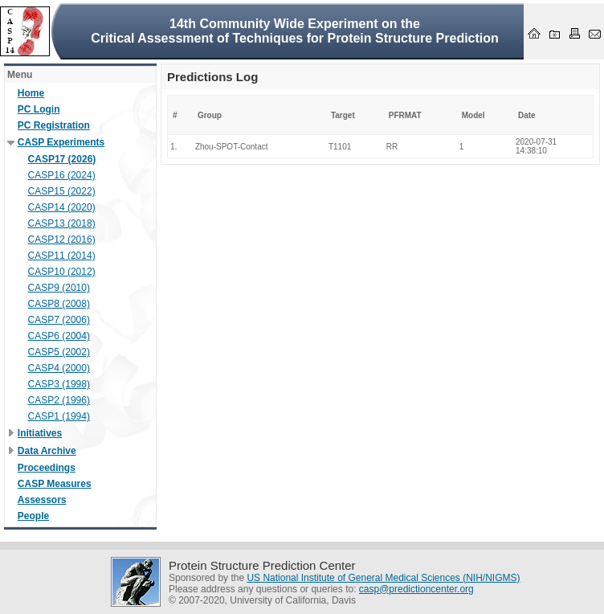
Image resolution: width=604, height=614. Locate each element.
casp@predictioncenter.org (416, 589)
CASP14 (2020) (62, 207)
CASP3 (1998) (59, 384)
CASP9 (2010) (59, 287)
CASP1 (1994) (59, 416)
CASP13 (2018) (62, 223)
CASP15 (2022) (62, 191)
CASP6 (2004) (59, 336)
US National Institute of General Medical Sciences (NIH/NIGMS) (383, 577)
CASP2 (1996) (59, 400)
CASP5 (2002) (59, 352)
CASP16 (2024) (62, 175)
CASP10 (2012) (62, 271)
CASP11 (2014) (62, 255)
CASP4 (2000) (59, 368)
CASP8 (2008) (59, 303)
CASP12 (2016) (62, 239)
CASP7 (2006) (59, 319)
